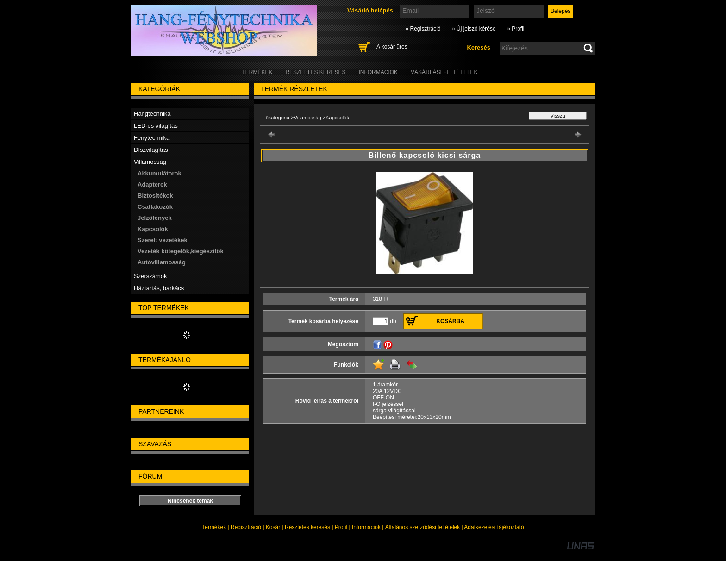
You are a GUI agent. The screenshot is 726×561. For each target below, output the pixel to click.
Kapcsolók (153, 228)
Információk (366, 527)
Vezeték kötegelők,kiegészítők (181, 251)
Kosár (273, 527)
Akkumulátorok (160, 173)
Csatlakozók (155, 206)
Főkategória (276, 117)
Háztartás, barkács (159, 288)
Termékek (214, 527)
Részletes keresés (307, 527)
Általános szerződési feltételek (422, 527)
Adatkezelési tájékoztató (494, 527)
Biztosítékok (155, 195)
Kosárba (450, 321)
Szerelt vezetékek (163, 240)
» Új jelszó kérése (474, 28)
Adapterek (152, 184)
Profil (341, 527)
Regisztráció (246, 527)
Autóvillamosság (162, 262)
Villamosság (307, 117)
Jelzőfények (155, 217)
